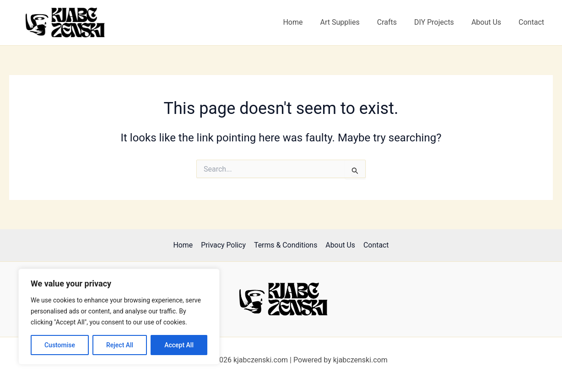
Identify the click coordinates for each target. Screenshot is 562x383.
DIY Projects (441, 22)
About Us (490, 22)
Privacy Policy (224, 245)
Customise (59, 345)
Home (308, 22)
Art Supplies (352, 22)
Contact (533, 22)
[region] (119, 317)
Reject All (119, 345)
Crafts (396, 22)
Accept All (179, 345)
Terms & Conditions (286, 245)
